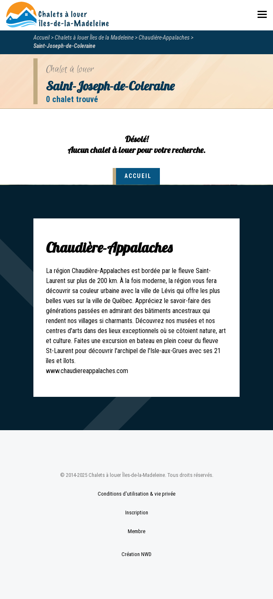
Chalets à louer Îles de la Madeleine (94, 37)
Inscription (136, 512)
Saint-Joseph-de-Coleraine (64, 46)
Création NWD (136, 554)
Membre (136, 531)
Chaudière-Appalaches (164, 37)
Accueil (41, 37)
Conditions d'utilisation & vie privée (136, 494)
